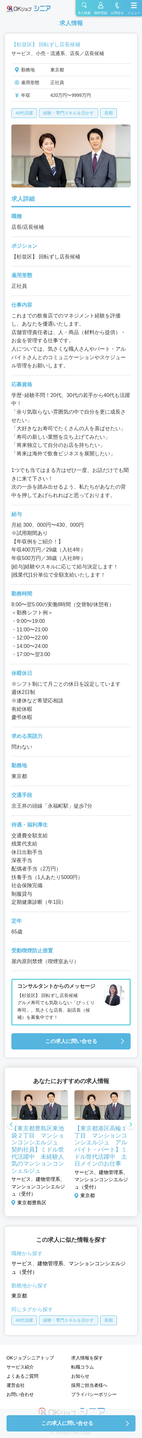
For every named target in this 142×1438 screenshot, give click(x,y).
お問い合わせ (20, 1394)
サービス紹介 (20, 1367)
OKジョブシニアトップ (30, 1357)
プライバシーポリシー (94, 1394)
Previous (11, 1125)
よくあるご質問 (22, 1376)
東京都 (19, 1296)
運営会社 (15, 1385)
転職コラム (82, 1367)
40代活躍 (24, 112)
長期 (108, 112)
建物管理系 (50, 1263)
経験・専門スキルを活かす (68, 112)
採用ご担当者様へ (89, 1385)
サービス (21, 1263)
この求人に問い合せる (71, 1041)
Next (130, 1125)
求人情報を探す (87, 1357)
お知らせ (80, 1376)
